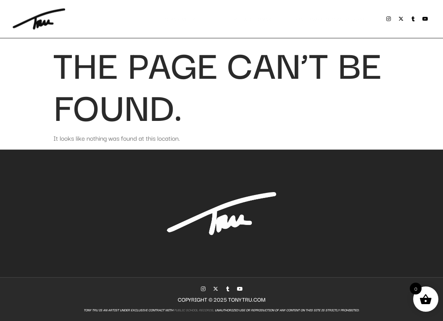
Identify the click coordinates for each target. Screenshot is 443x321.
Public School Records (193, 310)
